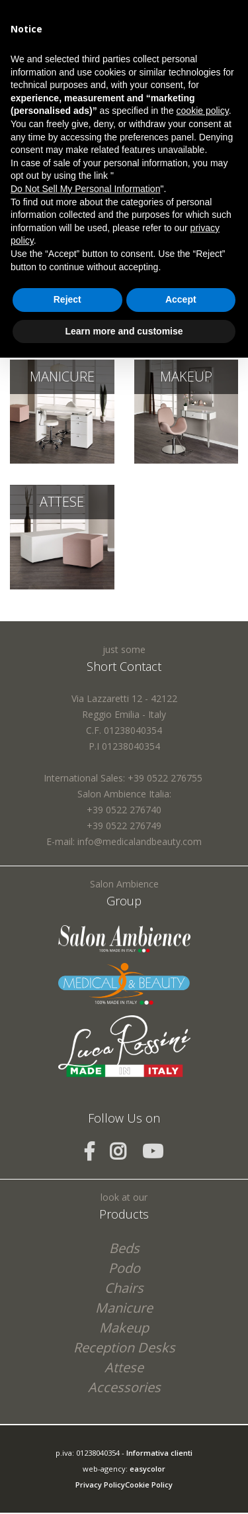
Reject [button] (67, 299)
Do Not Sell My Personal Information (85, 188)
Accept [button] (180, 299)
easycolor (147, 1469)
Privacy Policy (100, 1484)
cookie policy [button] (203, 110)
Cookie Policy (149, 1484)
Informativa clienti (159, 1453)
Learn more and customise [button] (124, 331)
